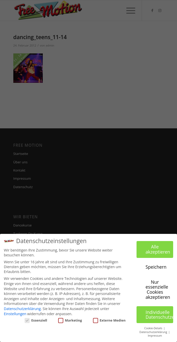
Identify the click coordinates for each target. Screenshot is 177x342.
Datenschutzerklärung (22, 308)
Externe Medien (109, 320)
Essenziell (36, 320)
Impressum (155, 335)
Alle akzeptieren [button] (157, 249)
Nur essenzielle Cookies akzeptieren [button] (157, 289)
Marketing (70, 320)
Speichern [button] (155, 267)
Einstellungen (15, 313)
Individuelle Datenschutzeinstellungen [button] (159, 314)
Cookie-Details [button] (153, 328)
